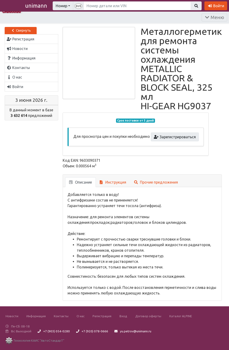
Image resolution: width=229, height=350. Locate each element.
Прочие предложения (156, 182)
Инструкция (113, 182)
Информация (36, 316)
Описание (80, 182)
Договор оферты (148, 316)
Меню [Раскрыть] (214, 17)
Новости (12, 316)
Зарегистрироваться (175, 137)
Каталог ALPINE (180, 316)
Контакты (61, 316)
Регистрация (102, 316)
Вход (123, 316)
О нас (80, 316)
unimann (36, 6)
